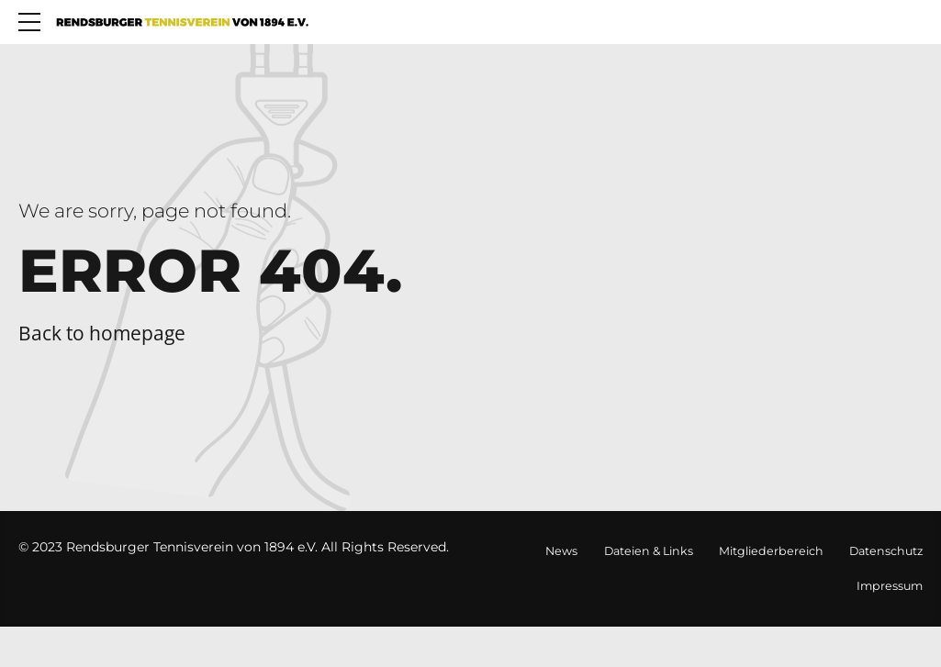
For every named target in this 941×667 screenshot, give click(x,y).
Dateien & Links (648, 551)
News (561, 551)
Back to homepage (101, 333)
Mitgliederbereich (771, 551)
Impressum (890, 586)
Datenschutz (886, 551)
